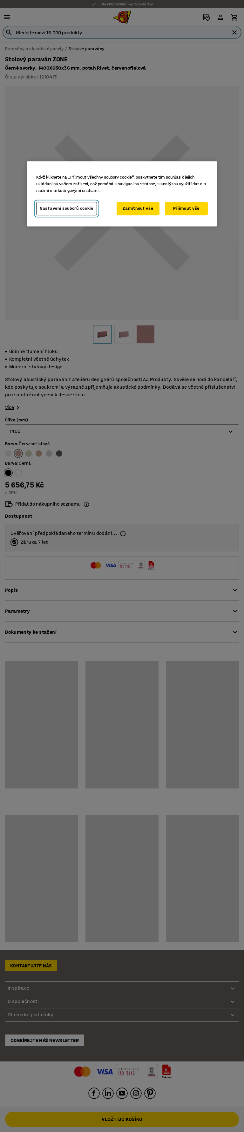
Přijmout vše (186, 208)
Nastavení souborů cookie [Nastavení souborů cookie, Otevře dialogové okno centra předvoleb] (66, 208)
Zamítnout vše (138, 208)
